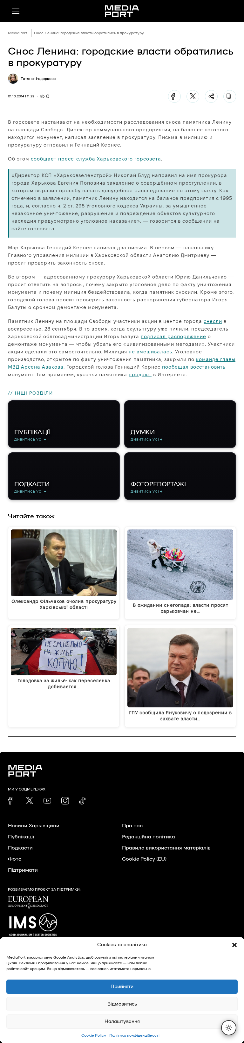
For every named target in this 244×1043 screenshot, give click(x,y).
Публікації (21, 836)
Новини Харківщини (33, 825)
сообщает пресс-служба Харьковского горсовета (96, 158)
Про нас (132, 825)
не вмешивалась (150, 351)
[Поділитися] (211, 96)
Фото (15, 859)
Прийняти (122, 986)
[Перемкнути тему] (228, 1027)
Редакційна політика (148, 836)
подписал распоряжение (173, 336)
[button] (234, 945)
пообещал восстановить (194, 367)
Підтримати (23, 870)
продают (140, 374)
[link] (11, 800)
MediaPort (17, 33)
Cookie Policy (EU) (144, 859)
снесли (213, 321)
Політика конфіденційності (134, 1035)
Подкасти (20, 847)
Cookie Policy (93, 1035)
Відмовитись (122, 1004)
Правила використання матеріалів (166, 847)
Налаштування (122, 1021)
